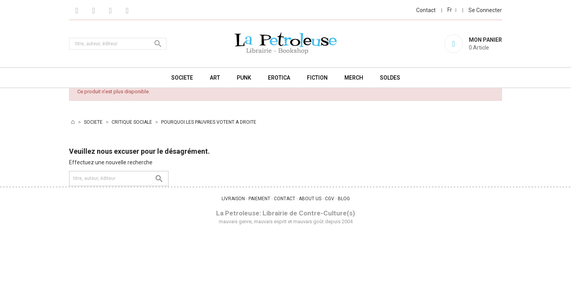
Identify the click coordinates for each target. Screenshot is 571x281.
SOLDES (390, 78)
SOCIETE (182, 78)
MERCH (353, 78)
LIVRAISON (233, 198)
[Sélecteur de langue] (452, 10)
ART (215, 78)
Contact (426, 10)
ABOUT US (310, 198)
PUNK (244, 78)
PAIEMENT (259, 198)
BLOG (344, 198)
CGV (329, 198)
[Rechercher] (118, 44)
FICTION (317, 78)
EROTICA (279, 78)
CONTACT (284, 198)
